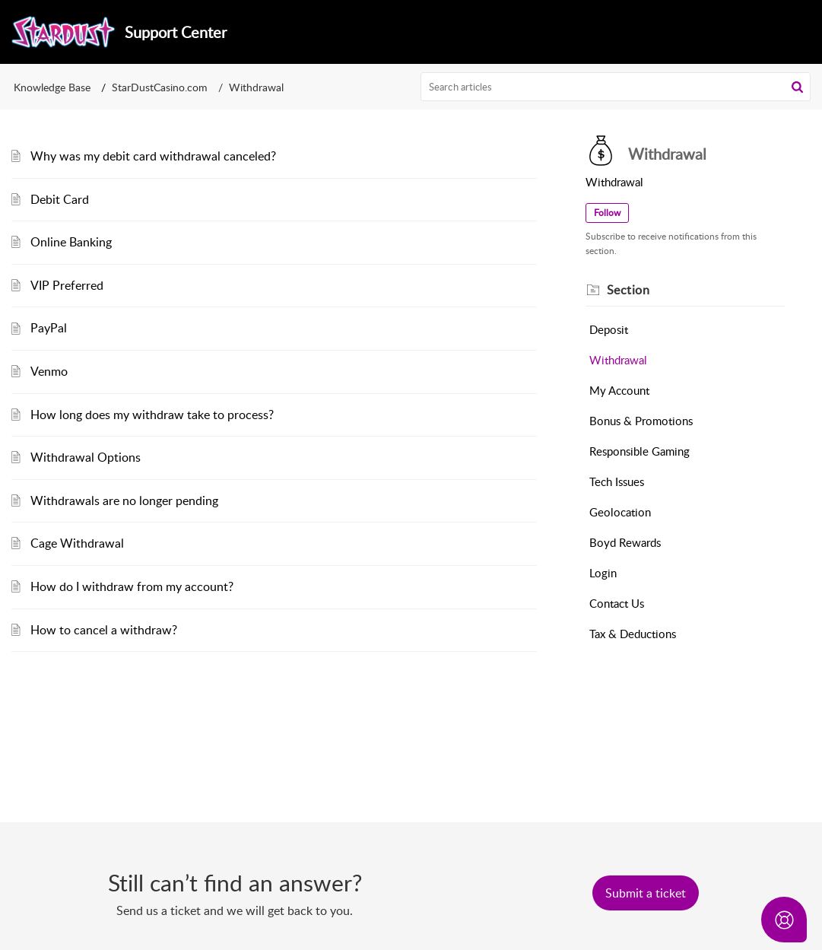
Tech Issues (616, 481)
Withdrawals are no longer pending (124, 500)
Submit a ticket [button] (645, 893)
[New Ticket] (645, 893)
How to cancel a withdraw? (103, 629)
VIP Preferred (66, 285)
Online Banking (71, 242)
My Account (619, 390)
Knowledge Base (52, 87)
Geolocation (620, 511)
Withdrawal (618, 359)
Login (603, 572)
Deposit (608, 329)
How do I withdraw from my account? (131, 586)
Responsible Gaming (639, 451)
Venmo (49, 371)
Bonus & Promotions (641, 420)
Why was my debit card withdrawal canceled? (153, 156)
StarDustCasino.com (160, 87)
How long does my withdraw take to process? (152, 414)
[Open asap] (784, 919)
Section (628, 289)
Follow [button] (607, 212)
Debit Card (59, 199)
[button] (797, 87)
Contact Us (616, 603)
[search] (616, 86)
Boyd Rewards (625, 542)
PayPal (48, 327)
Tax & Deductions (632, 633)
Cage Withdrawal (77, 543)
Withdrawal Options (85, 457)
